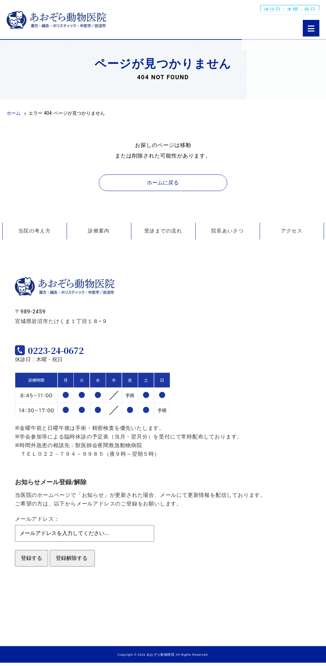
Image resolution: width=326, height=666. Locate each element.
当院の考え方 (34, 231)
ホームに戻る (163, 182)
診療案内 (98, 231)
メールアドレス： (37, 522)
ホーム (14, 113)
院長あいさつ (227, 231)
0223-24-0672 (68, 352)
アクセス (291, 231)
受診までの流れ (163, 231)
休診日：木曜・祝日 (290, 10)
